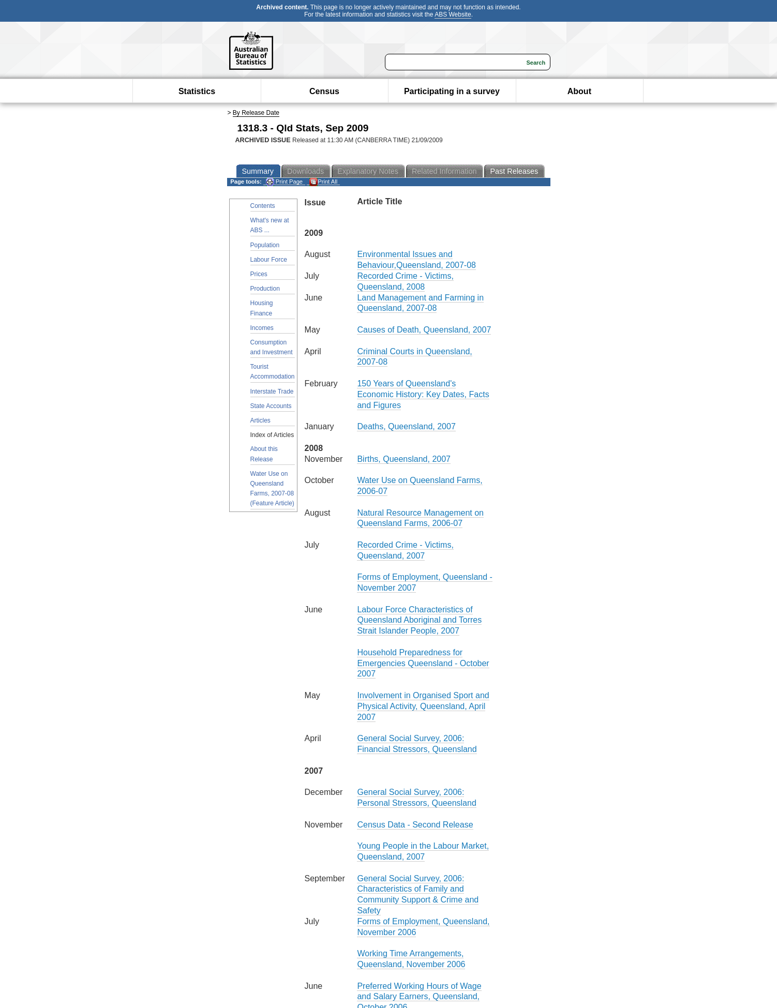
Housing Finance (261, 308)
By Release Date (256, 112)
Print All (323, 181)
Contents (262, 205)
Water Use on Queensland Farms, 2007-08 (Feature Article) (272, 488)
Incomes (262, 328)
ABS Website (453, 14)
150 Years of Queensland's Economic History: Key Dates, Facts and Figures (423, 394)
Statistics (196, 91)
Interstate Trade (272, 391)
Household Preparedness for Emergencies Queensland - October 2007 (423, 663)
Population (265, 245)
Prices (258, 274)
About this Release (264, 453)
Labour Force (268, 259)
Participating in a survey (452, 91)
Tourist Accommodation (272, 371)
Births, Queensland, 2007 (404, 459)
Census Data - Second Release (415, 824)
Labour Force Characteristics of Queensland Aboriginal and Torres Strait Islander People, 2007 (419, 620)
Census (324, 91)
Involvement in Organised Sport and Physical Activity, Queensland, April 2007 (423, 706)
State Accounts (271, 406)
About (579, 91)
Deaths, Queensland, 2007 (406, 426)
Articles (260, 420)
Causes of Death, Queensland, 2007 (424, 329)
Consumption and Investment (271, 347)
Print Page (284, 181)
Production (265, 288)
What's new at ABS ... (269, 225)
